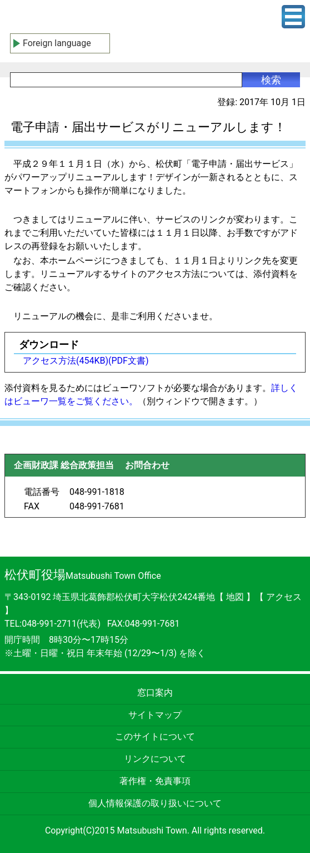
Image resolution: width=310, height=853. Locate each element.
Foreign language (57, 43)
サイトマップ (155, 715)
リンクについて (155, 758)
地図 (235, 597)
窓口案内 (155, 692)
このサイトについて (155, 736)
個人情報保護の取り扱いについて (155, 803)
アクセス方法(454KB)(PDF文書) (86, 360)
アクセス (284, 597)
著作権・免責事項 (155, 781)
